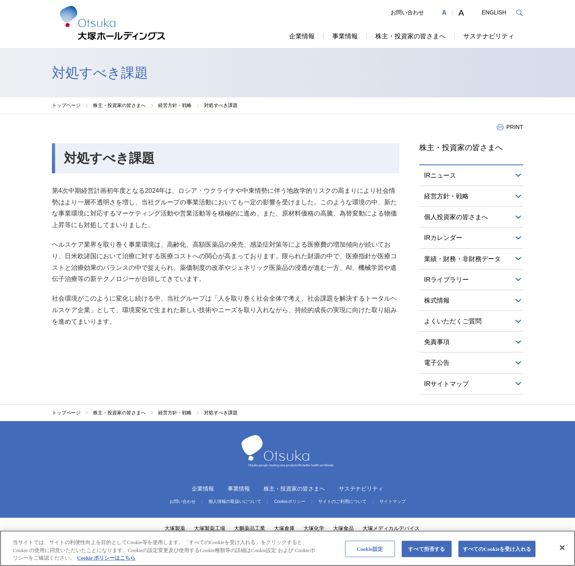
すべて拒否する (426, 549)
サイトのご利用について (342, 501)
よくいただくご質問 (453, 321)
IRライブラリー (446, 279)
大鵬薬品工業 (249, 528)
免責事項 (437, 341)
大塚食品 (343, 528)
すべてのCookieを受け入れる (497, 549)
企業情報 (302, 36)
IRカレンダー (443, 237)
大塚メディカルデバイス (391, 528)
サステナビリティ (488, 36)
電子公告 (437, 362)
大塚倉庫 (284, 528)
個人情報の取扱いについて (234, 501)
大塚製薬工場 (209, 528)
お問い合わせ (407, 12)
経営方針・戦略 (175, 105)
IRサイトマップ (446, 383)
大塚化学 (313, 528)
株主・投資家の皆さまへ (410, 36)
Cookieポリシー (289, 501)
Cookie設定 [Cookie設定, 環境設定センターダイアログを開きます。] (370, 549)
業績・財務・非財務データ (462, 258)
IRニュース (440, 175)
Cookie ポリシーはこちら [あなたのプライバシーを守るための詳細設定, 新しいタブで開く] (106, 558)
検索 (519, 12)
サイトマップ (392, 501)
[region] (287, 548)
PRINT (514, 127)
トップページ (66, 105)
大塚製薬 (175, 528)
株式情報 (437, 300)
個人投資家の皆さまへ (456, 217)
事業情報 (345, 36)
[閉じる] (562, 547)
